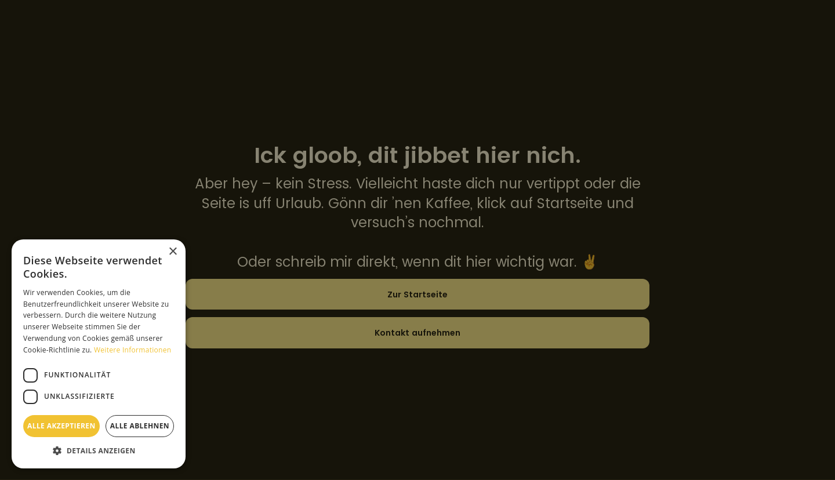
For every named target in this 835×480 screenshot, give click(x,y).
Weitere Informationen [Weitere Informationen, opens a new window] (133, 350)
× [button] (172, 252)
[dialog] (417, 240)
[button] (98, 451)
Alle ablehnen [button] (139, 426)
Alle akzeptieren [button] (61, 426)
